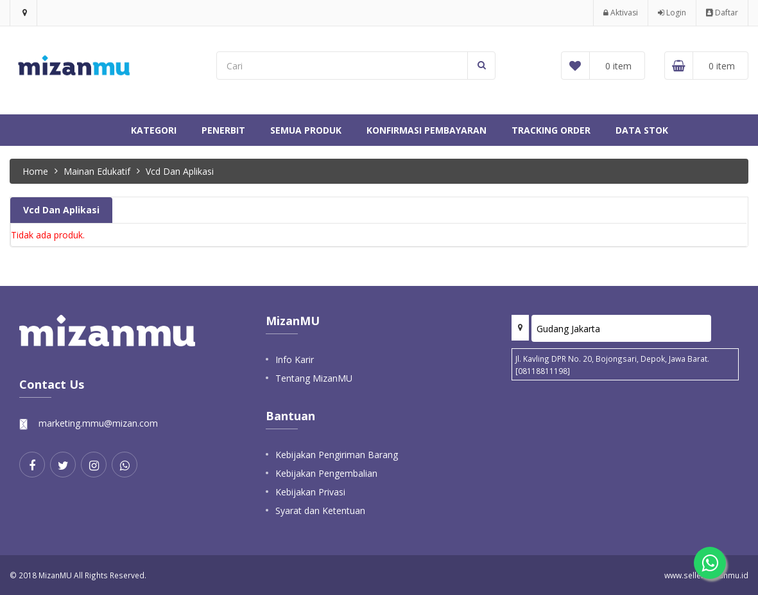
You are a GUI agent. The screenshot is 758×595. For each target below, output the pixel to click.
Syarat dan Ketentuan (320, 510)
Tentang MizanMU (313, 378)
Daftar (722, 12)
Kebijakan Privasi (310, 492)
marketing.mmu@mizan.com (98, 423)
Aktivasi (620, 12)
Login (672, 12)
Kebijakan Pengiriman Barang (336, 454)
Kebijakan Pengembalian (326, 473)
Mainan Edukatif (97, 171)
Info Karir (294, 359)
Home (35, 171)
